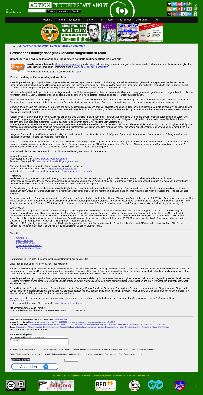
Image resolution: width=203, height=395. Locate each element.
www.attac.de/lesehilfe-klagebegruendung (57, 161)
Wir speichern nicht (119, 377)
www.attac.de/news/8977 (22, 300)
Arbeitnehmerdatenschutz (29, 245)
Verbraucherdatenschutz (28, 248)
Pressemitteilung (67, 327)
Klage (154, 327)
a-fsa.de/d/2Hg (61, 319)
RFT (100, 19)
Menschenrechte (24, 240)
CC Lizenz (57, 377)
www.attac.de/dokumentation (63, 168)
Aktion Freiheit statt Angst (67, 64)
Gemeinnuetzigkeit (133, 327)
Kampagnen (75, 19)
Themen (61, 19)
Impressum (17, 12)
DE (7, 9)
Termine (90, 19)
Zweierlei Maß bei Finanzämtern (92, 67)
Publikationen (124, 19)
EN (11, 9)
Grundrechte (22, 238)
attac (92, 64)
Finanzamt (146, 327)
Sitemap (9, 12)
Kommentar (40, 343)
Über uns (47, 19)
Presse (110, 19)
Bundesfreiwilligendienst (102, 377)
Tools (157, 19)
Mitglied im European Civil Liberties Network (77, 377)
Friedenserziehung (25, 243)
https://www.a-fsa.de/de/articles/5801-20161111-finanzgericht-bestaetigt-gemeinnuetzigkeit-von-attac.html (71, 322)
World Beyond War (134, 377)
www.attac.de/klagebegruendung (51, 158)
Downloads (141, 19)
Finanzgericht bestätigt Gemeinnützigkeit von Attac (52, 46)
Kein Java (145, 377)
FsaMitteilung (163, 327)
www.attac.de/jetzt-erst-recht (78, 171)
